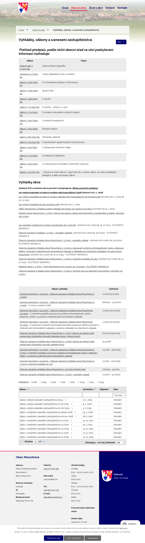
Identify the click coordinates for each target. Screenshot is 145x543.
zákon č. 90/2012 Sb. (30, 142)
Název (24, 389)
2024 (92, 382)
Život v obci (96, 7)
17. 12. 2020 (88, 432)
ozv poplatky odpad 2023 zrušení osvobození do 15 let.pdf (47, 225)
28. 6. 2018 (88, 416)
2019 (44, 382)
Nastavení (93, 538)
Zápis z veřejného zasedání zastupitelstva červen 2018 (48, 416)
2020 (53, 382)
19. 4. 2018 (88, 411)
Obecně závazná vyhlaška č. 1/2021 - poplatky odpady (45, 233)
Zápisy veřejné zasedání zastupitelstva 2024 (43, 399)
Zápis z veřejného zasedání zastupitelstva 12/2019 (46, 428)
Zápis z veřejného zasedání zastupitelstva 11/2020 (46, 432)
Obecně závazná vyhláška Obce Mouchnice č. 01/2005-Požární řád (52, 369)
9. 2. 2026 (87, 403)
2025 (101, 382)
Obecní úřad (78, 7)
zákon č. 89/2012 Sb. (30, 137)
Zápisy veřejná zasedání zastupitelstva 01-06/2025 (46, 407)
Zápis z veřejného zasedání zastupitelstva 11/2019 (46, 436)
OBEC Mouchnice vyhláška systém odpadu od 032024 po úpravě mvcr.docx (55, 209)
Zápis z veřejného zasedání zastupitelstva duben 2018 (48, 411)
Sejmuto (104, 389)
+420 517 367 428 (51, 467)
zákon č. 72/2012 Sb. (29, 107)
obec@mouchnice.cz (53, 496)
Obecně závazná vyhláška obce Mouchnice (40, 240)
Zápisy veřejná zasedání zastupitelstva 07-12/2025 (46, 403)
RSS (121, 42)
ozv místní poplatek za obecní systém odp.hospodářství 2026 (50, 192)
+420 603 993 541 (51, 488)
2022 (72, 382)
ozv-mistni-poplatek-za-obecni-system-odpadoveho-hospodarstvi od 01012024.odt (59, 197)
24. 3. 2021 (87, 424)
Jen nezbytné (74, 538)
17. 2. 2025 (87, 399)
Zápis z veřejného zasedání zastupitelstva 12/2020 (46, 424)
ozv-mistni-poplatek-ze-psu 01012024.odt (39, 204)
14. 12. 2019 (88, 436)
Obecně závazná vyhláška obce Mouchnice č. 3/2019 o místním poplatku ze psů (58, 259)
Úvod (65, 7)
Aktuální (118, 399)
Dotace (110, 7)
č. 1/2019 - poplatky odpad (75, 240)
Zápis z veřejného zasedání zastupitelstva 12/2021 (46, 420)
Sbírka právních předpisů (85, 188)
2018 (34, 382)
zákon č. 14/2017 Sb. (30, 172)
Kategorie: (24, 382)
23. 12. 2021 (88, 420)
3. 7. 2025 (87, 407)
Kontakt (122, 7)
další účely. (123, 528)
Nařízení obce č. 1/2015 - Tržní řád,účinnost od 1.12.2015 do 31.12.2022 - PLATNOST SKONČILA (64, 266)
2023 (82, 382)
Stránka (29, 441)
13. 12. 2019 (88, 428)
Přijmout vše (53, 538)
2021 (63, 382)
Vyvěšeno (89, 389)
